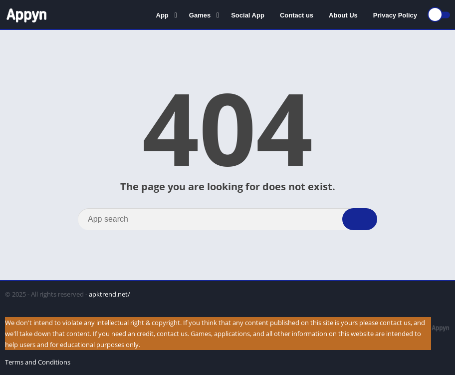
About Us (343, 15)
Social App (247, 15)
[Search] (227, 219)
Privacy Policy (395, 15)
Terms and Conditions (37, 362)
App (162, 15)
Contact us (296, 15)
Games (200, 15)
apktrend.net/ (109, 294)
